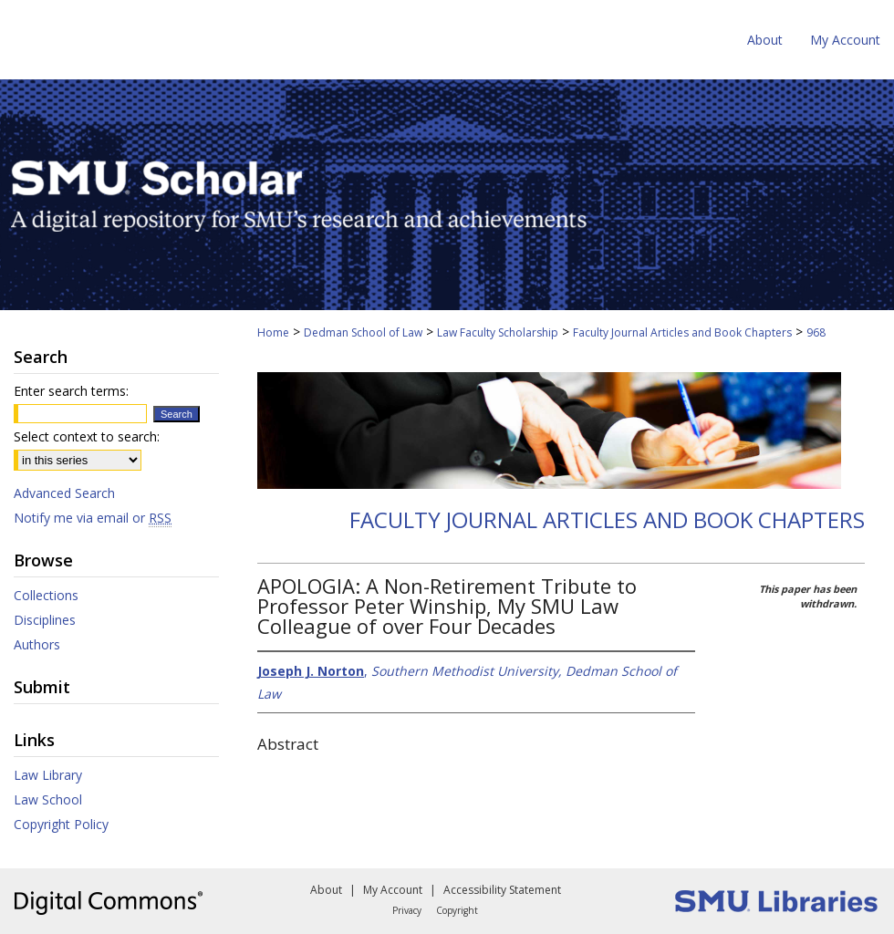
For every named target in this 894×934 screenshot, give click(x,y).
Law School (48, 799)
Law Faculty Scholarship (497, 332)
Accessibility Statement (502, 890)
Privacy (406, 910)
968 (816, 332)
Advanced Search (64, 493)
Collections (46, 595)
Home (273, 332)
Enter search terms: (71, 391)
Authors (37, 644)
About (326, 890)
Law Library (48, 775)
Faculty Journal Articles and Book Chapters (682, 332)
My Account (392, 890)
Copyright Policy (61, 824)
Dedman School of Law (363, 332)
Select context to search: (87, 436)
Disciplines (45, 619)
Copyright (457, 910)
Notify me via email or (93, 517)
